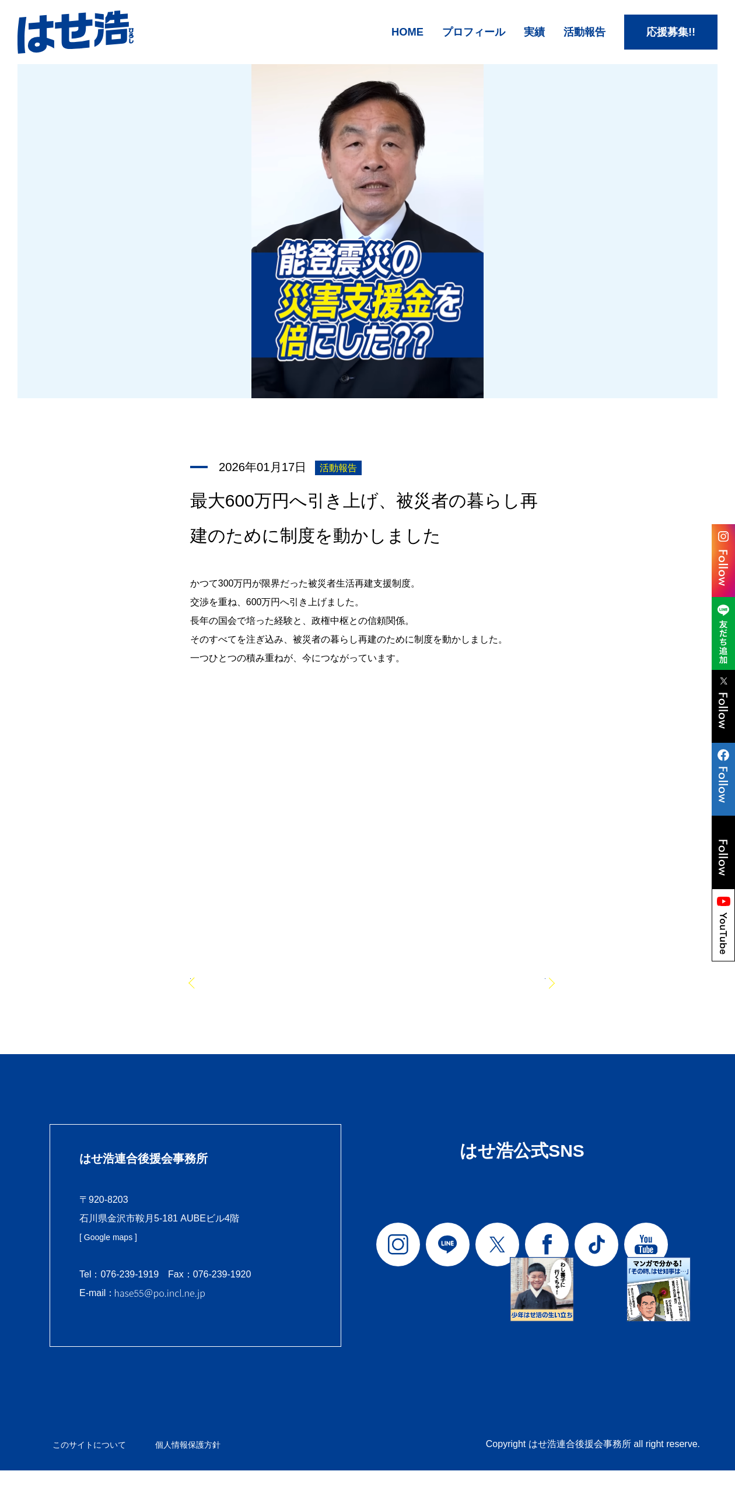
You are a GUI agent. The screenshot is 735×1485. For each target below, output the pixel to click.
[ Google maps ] (112, 1253)
